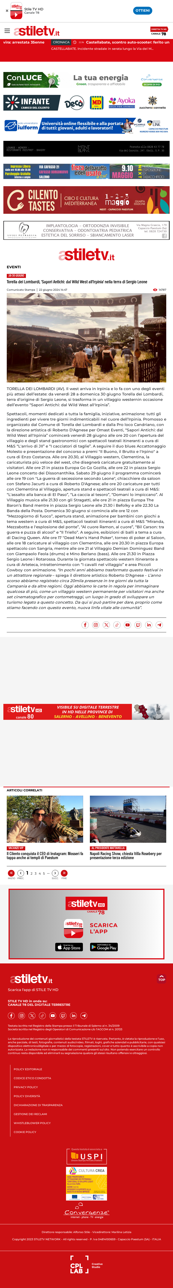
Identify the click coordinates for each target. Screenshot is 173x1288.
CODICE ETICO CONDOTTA (32, 1078)
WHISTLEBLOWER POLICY (32, 1123)
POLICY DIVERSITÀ (27, 1096)
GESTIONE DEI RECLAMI (30, 1114)
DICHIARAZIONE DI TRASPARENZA (38, 1105)
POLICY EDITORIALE (28, 1069)
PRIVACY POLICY (26, 1087)
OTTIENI (143, 10)
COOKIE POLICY (25, 1132)
